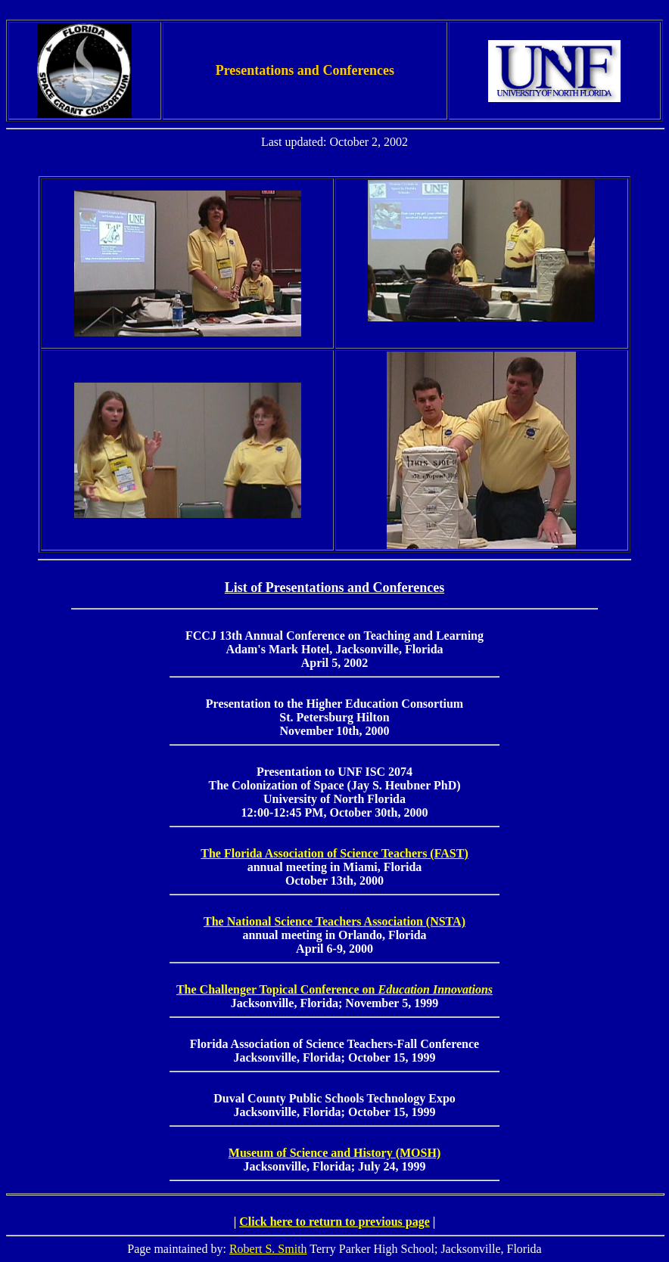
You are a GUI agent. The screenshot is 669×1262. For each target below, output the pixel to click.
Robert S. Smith (268, 1248)
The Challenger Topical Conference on (334, 989)
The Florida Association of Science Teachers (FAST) (334, 853)
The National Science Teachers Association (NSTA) (334, 921)
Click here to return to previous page (334, 1221)
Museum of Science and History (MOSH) (334, 1152)
